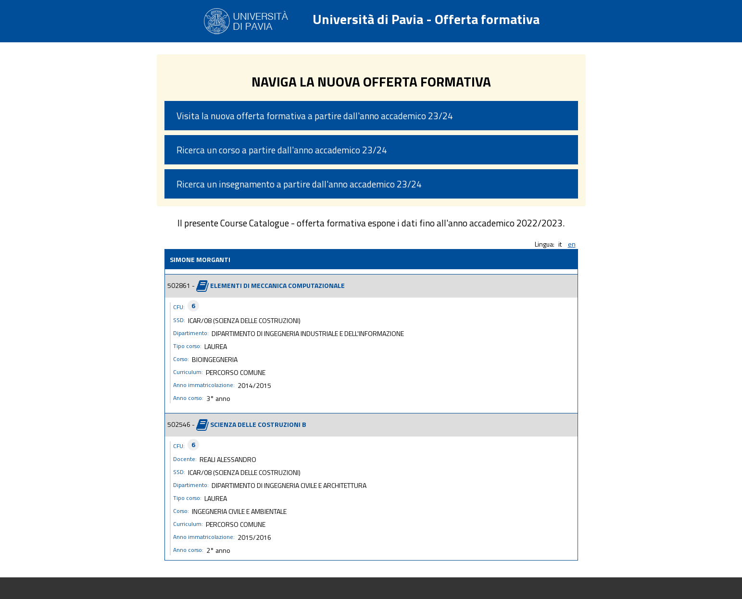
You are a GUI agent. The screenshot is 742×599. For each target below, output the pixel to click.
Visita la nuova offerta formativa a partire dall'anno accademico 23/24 (314, 116)
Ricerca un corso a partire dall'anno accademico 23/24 (281, 150)
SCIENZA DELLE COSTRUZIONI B (258, 424)
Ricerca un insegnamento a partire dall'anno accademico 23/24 (299, 184)
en (572, 244)
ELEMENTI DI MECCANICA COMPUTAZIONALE (277, 285)
